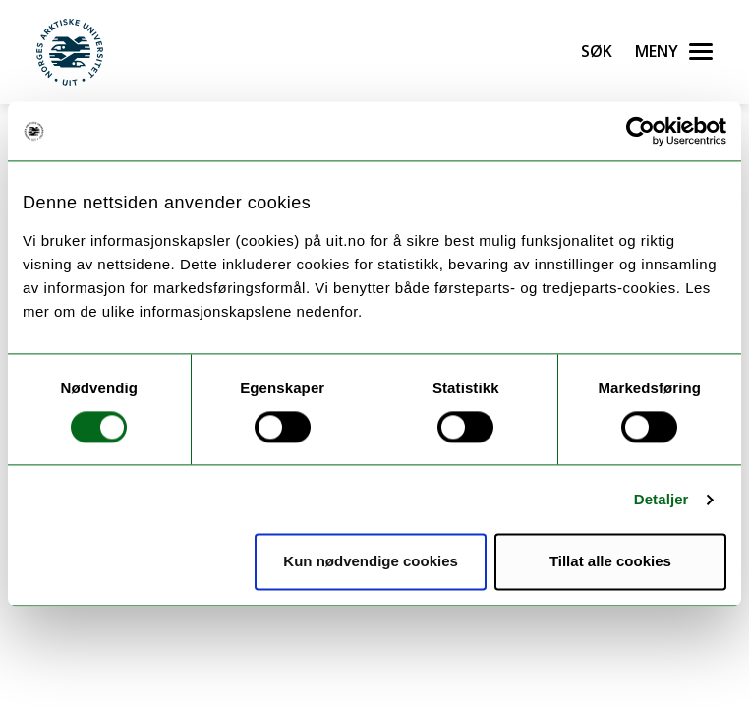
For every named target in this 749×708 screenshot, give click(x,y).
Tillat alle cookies (610, 562)
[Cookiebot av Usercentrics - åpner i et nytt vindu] (640, 131)
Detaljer (661, 499)
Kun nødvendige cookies (370, 562)
